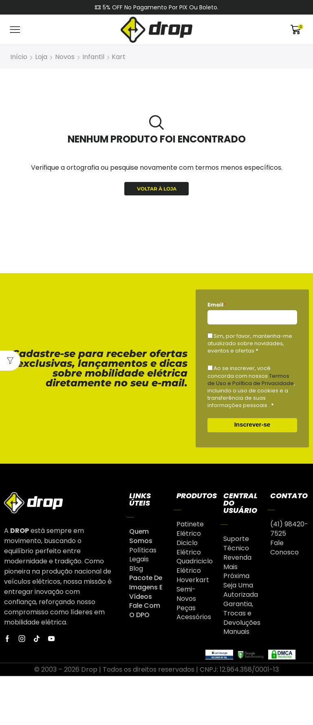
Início (18, 56)
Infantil (93, 56)
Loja (41, 56)
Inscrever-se (252, 424)
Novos (65, 56)
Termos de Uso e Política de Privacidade (250, 379)
